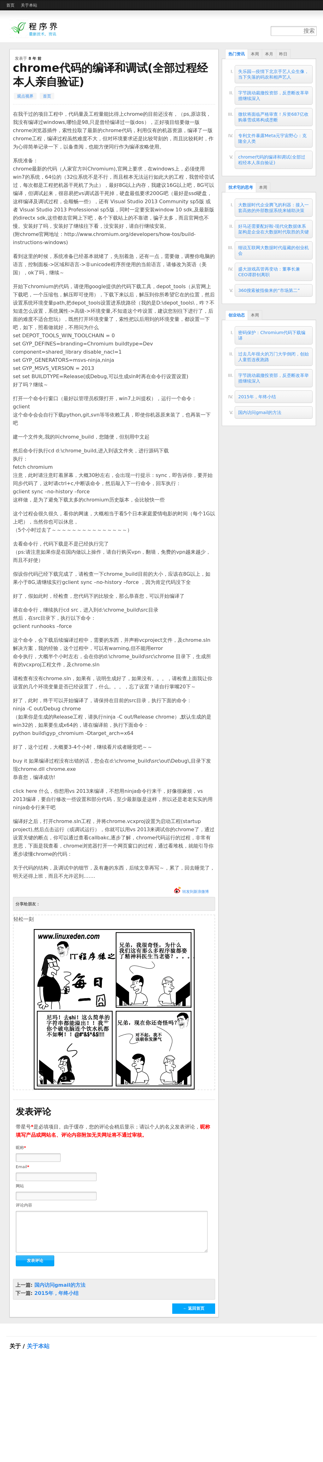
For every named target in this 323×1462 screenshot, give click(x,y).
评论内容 (24, 1205)
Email (22, 1166)
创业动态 (236, 315)
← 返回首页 (194, 1316)
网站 (20, 1186)
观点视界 (25, 96)
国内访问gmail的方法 (59, 1293)
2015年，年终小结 (56, 1301)
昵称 (21, 1147)
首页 (10, 5)
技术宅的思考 (240, 187)
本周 (255, 54)
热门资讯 (236, 54)
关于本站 (29, 5)
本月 (269, 54)
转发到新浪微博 (195, 891)
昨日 (283, 54)
